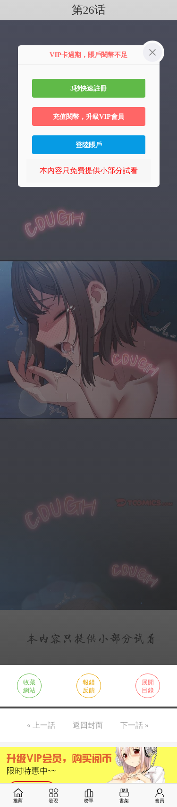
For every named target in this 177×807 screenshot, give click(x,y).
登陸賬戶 (89, 145)
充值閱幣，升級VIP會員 (88, 116)
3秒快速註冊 (88, 88)
